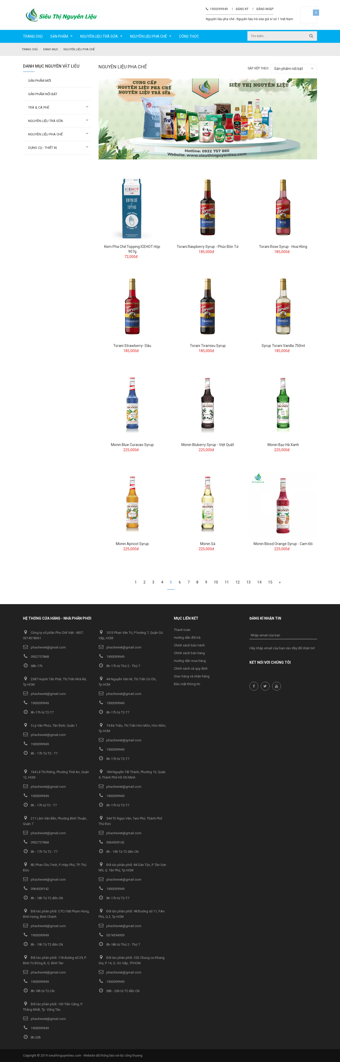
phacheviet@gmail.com (44, 647)
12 (238, 582)
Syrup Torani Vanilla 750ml (283, 345)
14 (259, 582)
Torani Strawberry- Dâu (132, 345)
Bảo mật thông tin (187, 684)
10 (216, 582)
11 (227, 582)
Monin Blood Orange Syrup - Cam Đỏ (283, 543)
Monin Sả (207, 543)
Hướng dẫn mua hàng (190, 660)
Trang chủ (30, 49)
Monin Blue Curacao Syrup (132, 444)
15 (270, 582)
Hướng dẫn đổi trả (187, 637)
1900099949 (217, 9)
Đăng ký (242, 9)
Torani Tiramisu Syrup (208, 345)
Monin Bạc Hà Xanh (283, 444)
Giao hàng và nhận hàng (191, 676)
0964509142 (111, 842)
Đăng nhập (264, 9)
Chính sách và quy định (191, 668)
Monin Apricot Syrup (132, 543)
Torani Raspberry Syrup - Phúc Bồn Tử (208, 246)
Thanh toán (182, 629)
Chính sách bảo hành (189, 645)
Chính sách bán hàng (189, 653)
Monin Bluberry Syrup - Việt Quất (207, 444)
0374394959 (111, 935)
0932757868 (36, 656)
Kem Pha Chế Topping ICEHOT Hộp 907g (132, 248)
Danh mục (50, 49)
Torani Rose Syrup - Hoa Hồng (283, 246)
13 (248, 582)
